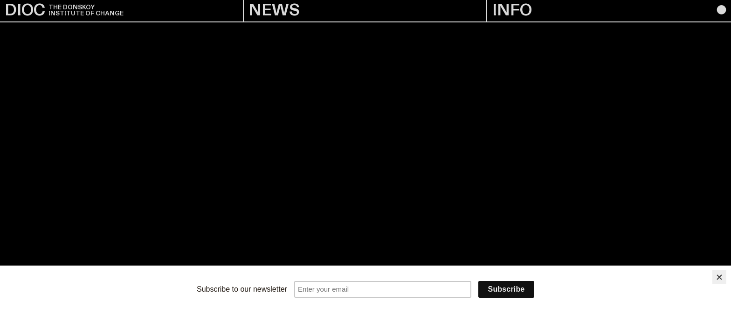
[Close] (719, 277)
